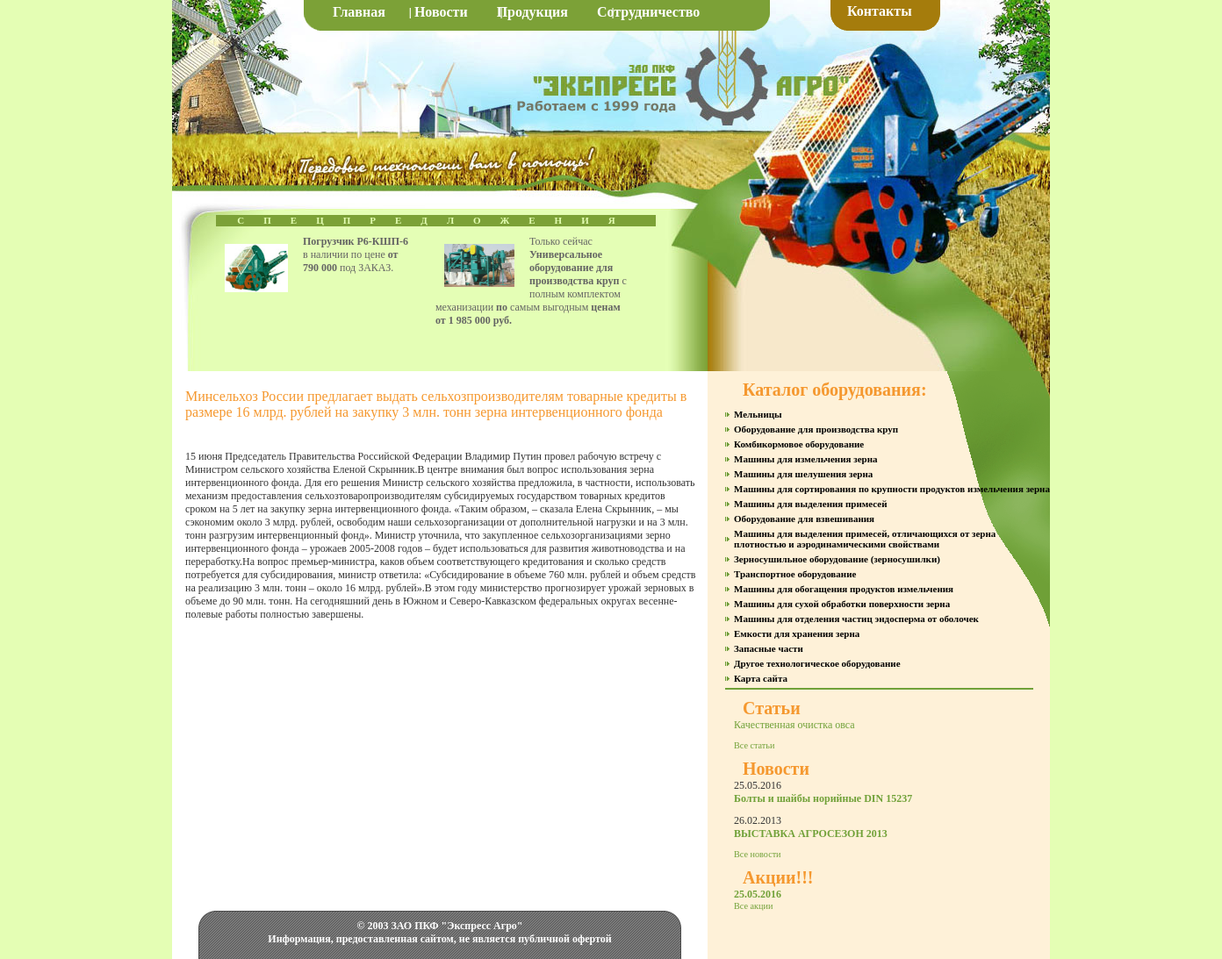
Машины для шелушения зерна (803, 474)
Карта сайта (760, 678)
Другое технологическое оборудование (817, 663)
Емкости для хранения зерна (796, 633)
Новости (441, 11)
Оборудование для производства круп (816, 429)
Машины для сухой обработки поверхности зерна (842, 603)
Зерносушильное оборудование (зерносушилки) (837, 559)
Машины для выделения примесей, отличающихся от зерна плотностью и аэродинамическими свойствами (865, 538)
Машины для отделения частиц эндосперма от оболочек (856, 618)
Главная (359, 11)
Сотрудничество (648, 11)
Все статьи (754, 745)
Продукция (532, 11)
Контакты (879, 11)
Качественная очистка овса (794, 725)
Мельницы (758, 414)
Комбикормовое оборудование (799, 444)
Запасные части (768, 648)
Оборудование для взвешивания (804, 518)
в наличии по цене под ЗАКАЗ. (355, 254)
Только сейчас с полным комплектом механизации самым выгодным (531, 280)
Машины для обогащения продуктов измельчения (843, 588)
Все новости (757, 854)
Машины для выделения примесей (811, 503)
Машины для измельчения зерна (805, 459)
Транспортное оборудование (795, 574)
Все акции (753, 906)
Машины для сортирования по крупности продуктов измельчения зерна (892, 488)
